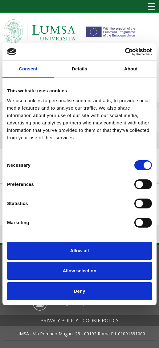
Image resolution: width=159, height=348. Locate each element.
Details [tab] (79, 68)
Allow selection (79, 270)
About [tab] (131, 68)
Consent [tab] (28, 68)
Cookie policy (101, 320)
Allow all (79, 250)
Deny (79, 291)
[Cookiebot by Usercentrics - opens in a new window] (125, 52)
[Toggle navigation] (151, 7)
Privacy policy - (60, 320)
